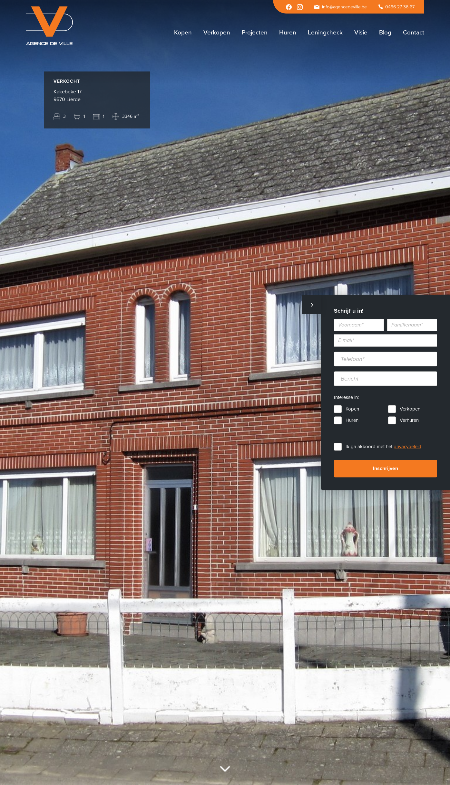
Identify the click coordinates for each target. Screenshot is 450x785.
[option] (225, 392)
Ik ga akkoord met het (383, 447)
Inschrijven (385, 469)
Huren (352, 420)
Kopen (352, 409)
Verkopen (410, 409)
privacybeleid (407, 447)
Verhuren (409, 420)
